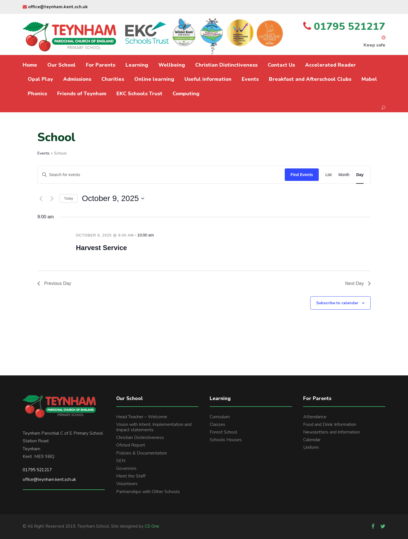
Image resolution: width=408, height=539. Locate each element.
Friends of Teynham (81, 93)
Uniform (311, 447)
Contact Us (281, 65)
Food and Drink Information (329, 424)
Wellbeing (171, 65)
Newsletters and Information (331, 432)
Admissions (77, 79)
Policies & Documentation (141, 453)
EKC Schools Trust (139, 93)
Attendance (314, 417)
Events (250, 79)
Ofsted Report (130, 445)
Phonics (37, 93)
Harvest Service (101, 247)
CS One (152, 526)
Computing (186, 93)
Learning (137, 65)
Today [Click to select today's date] (68, 198)
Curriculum (220, 417)
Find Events (301, 174)
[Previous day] (40, 198)
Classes (217, 424)
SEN (120, 461)
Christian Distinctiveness (226, 65)
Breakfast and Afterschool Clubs (310, 79)
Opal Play (40, 79)
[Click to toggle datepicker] (113, 198)
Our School (61, 65)
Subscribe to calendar (337, 303)
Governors (126, 468)
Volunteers (127, 484)
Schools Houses (226, 440)
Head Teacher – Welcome (141, 417)
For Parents (100, 65)
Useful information (207, 79)
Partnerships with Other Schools (148, 492)
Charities (112, 79)
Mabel (369, 79)
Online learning (154, 79)
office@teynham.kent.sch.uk (55, 7)
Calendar (311, 440)
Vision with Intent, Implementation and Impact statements (154, 427)
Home (30, 65)
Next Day (358, 283)
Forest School (223, 432)
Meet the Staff (130, 476)
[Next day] (51, 198)
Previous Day (54, 283)
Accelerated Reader (330, 65)
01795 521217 (37, 470)
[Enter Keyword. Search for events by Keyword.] (161, 175)
